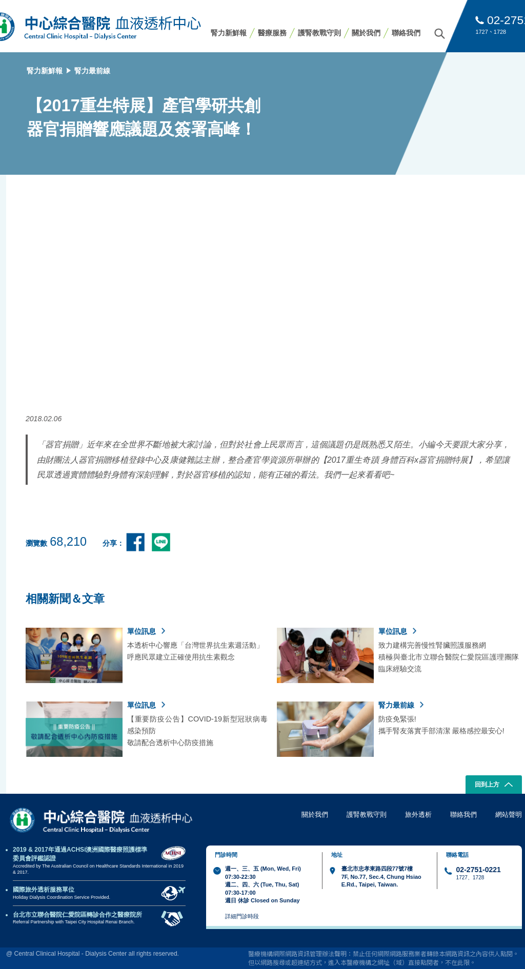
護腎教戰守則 (319, 33)
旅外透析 (418, 814)
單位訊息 (146, 631)
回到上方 (494, 785)
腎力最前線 (92, 71)
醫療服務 (272, 33)
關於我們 (366, 33)
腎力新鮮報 (229, 33)
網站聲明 (508, 814)
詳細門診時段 (242, 916)
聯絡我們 (406, 33)
